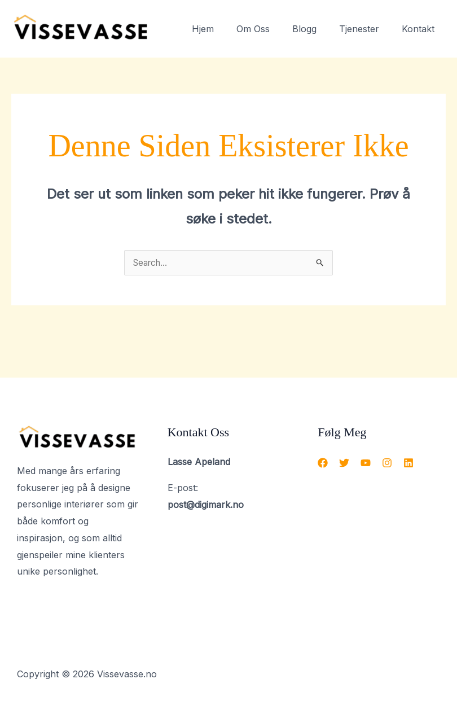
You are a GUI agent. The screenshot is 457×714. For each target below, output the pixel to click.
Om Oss (268, 28)
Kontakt (420, 28)
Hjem (223, 28)
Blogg (316, 28)
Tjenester (366, 28)
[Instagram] (387, 463)
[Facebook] (323, 463)
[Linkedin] (408, 463)
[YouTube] (366, 463)
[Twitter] (344, 463)
